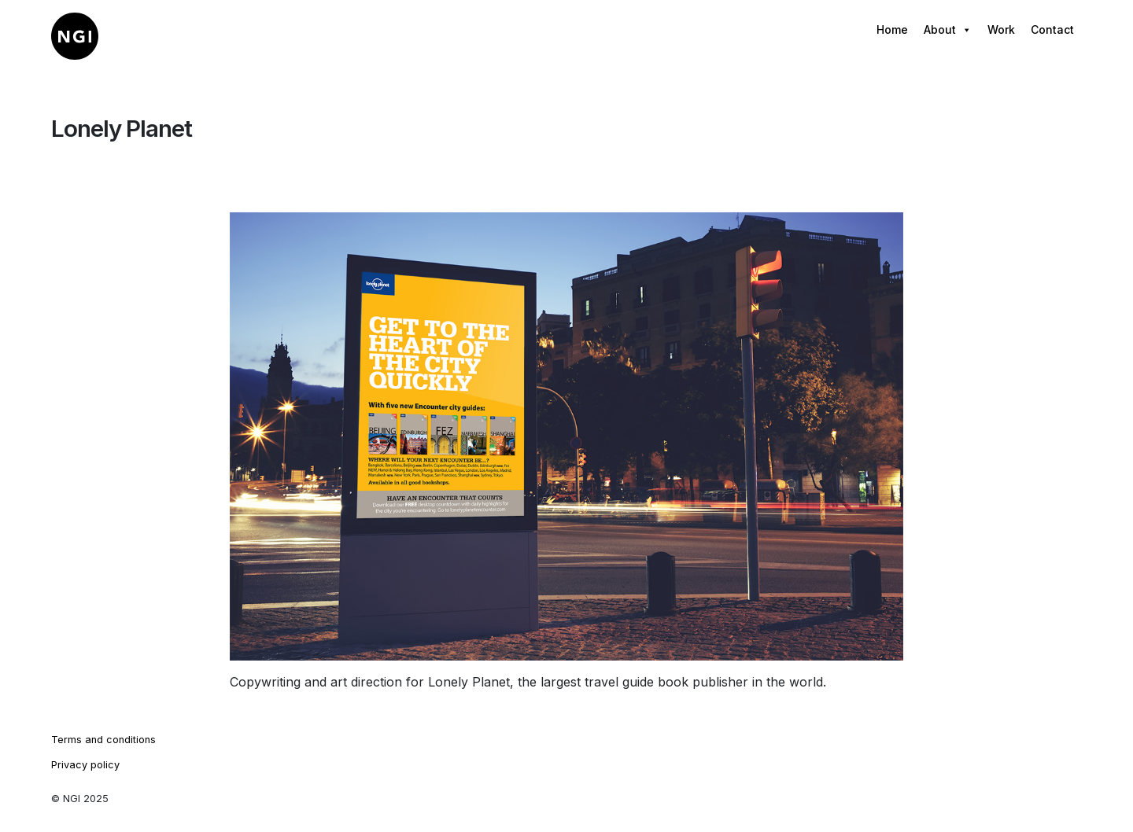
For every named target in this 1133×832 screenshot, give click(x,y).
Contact (1052, 29)
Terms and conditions (103, 739)
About (948, 30)
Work (1001, 29)
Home (892, 29)
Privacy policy (85, 765)
